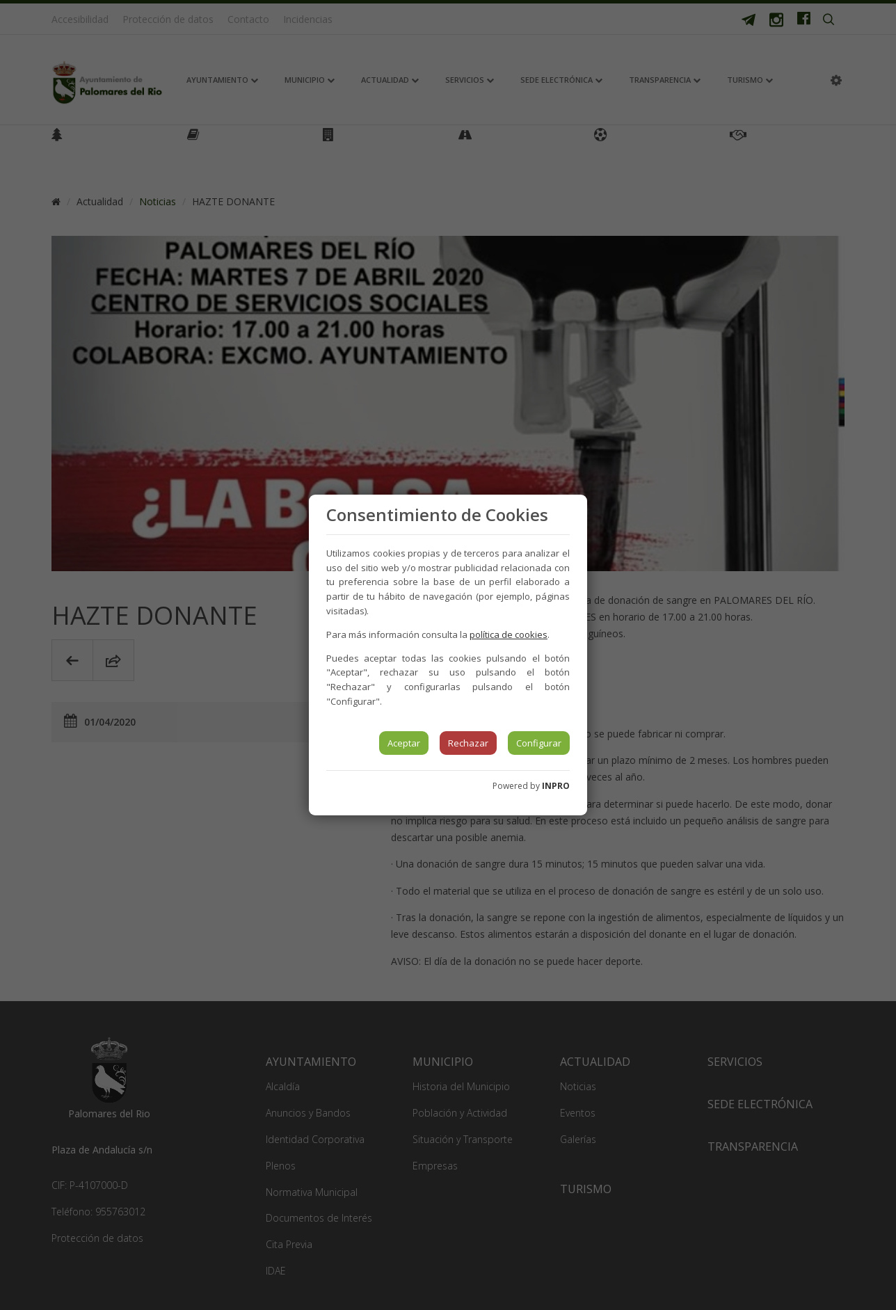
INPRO (556, 786)
